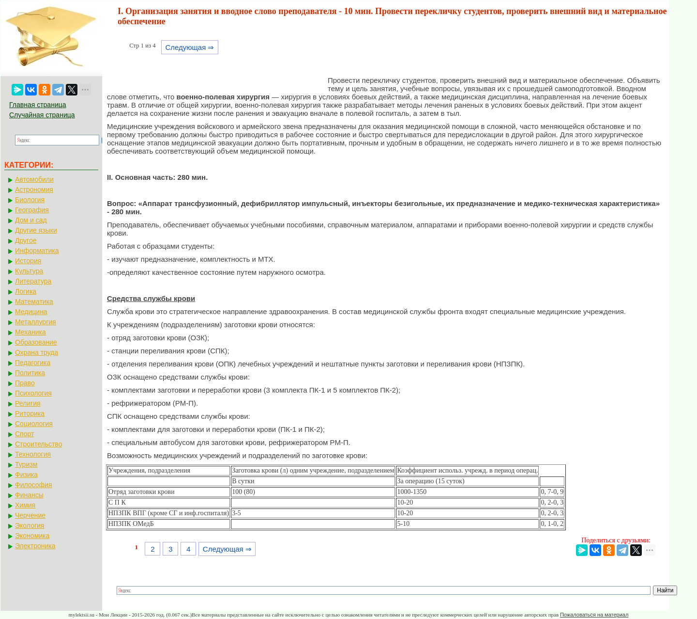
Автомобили (34, 179)
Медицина (31, 312)
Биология (30, 200)
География (32, 210)
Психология (33, 393)
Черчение (30, 515)
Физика (26, 474)
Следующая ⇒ (189, 47)
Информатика (37, 250)
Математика (34, 301)
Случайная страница (42, 115)
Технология (33, 454)
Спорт (24, 434)
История (28, 261)
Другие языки (36, 230)
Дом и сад (31, 220)
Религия (28, 403)
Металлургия (35, 322)
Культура (29, 271)
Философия (33, 485)
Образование (36, 342)
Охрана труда (36, 352)
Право (25, 383)
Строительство (38, 444)
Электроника (35, 546)
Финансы (29, 495)
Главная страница (37, 105)
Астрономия (34, 189)
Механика (30, 332)
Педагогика (32, 362)
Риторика (30, 413)
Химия (25, 505)
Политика (30, 373)
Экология (29, 525)
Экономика (32, 536)
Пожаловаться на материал (594, 615)
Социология (34, 424)
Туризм (26, 464)
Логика (25, 291)
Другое (25, 240)
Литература (33, 281)
